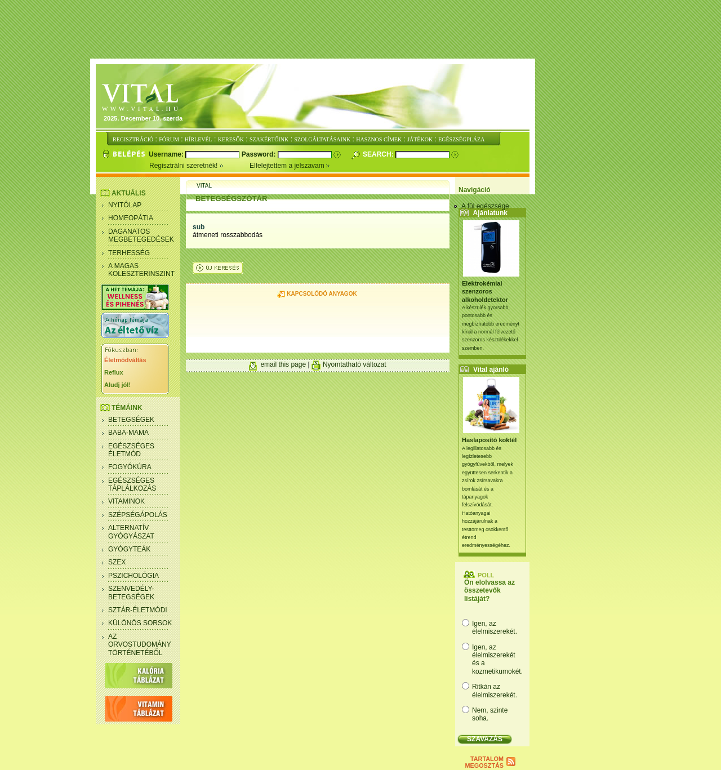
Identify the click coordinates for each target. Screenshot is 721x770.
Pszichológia (133, 576)
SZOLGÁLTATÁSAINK (322, 139)
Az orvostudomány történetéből (139, 645)
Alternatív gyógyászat (131, 532)
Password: (260, 154)
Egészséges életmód (131, 450)
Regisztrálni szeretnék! (199, 166)
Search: (379, 154)
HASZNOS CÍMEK (379, 139)
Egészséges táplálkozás (132, 484)
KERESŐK (231, 139)
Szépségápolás (137, 515)
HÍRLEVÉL (198, 139)
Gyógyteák (129, 549)
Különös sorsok (140, 623)
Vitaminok (126, 501)
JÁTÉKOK (420, 139)
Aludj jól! (117, 384)
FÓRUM (169, 139)
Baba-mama (128, 433)
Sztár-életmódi (137, 610)
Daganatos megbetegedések (141, 235)
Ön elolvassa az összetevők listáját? (489, 590)
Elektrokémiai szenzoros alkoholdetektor (485, 291)
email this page (283, 364)
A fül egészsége (485, 206)
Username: (167, 154)
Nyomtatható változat (354, 364)
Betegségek (131, 420)
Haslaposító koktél (489, 440)
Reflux (113, 372)
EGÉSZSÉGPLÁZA (461, 139)
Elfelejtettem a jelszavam (290, 166)
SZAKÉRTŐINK (269, 139)
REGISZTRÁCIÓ (133, 139)
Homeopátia (130, 218)
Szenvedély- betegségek (131, 592)
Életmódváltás (125, 360)
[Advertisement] (360, 30)
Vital (204, 186)
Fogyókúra (130, 467)
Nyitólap (124, 205)
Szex (117, 562)
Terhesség (129, 253)
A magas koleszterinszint (141, 270)
